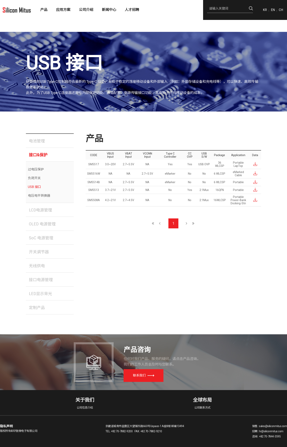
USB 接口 (34, 187)
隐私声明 (6, 426)
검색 (251, 8)
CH (281, 10)
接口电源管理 (41, 279)
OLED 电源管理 (42, 224)
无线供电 (37, 265)
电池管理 (37, 141)
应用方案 (63, 10)
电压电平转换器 (39, 196)
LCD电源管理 (40, 210)
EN (273, 10)
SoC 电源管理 (41, 238)
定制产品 (37, 307)
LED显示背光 (40, 293)
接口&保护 (38, 155)
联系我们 (143, 375)
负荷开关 (34, 178)
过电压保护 (36, 169)
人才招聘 (132, 10)
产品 (43, 10)
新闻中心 (109, 10)
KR (265, 10)
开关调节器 (39, 251)
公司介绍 (86, 10)
